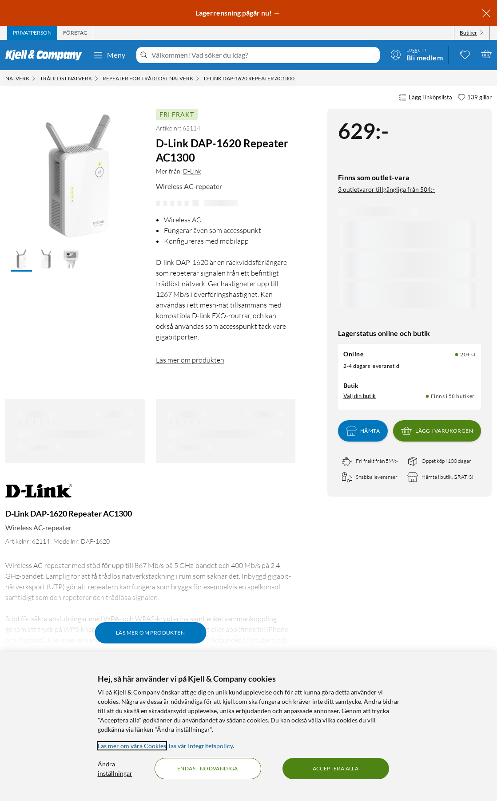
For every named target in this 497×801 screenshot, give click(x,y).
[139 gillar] (474, 97)
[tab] (32, 33)
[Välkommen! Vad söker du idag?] (263, 55)
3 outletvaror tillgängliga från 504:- (386, 189)
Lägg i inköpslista (425, 97)
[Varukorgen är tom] (486, 54)
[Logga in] (416, 54)
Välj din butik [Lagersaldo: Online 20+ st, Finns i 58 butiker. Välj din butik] (359, 395)
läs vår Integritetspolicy (201, 746)
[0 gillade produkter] (465, 54)
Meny (109, 55)
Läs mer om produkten (190, 359)
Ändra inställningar (115, 768)
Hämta (363, 431)
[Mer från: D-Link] (38, 495)
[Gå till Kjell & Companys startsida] (46, 55)
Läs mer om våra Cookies (132, 746)
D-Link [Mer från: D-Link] (192, 171)
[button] (21, 260)
